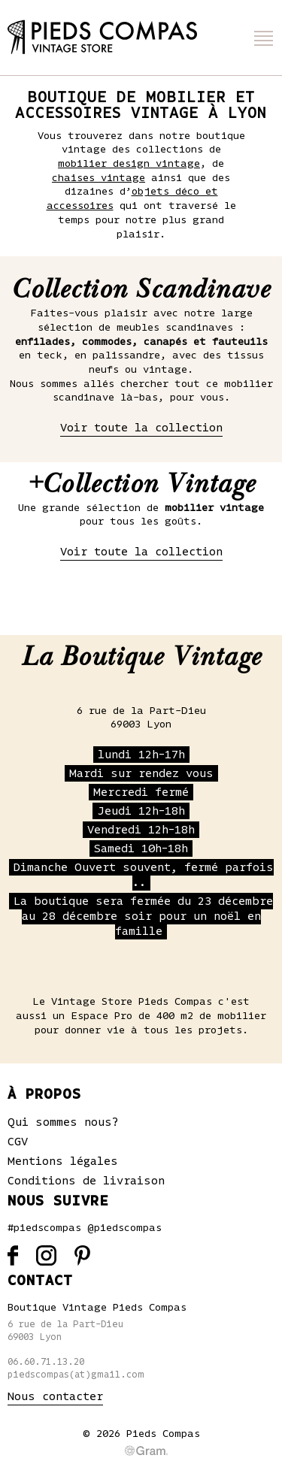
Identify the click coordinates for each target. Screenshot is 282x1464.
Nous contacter (55, 1396)
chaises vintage (98, 178)
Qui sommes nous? (63, 1122)
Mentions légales (63, 1161)
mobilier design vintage (129, 164)
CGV (18, 1142)
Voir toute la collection (141, 428)
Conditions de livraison (86, 1181)
